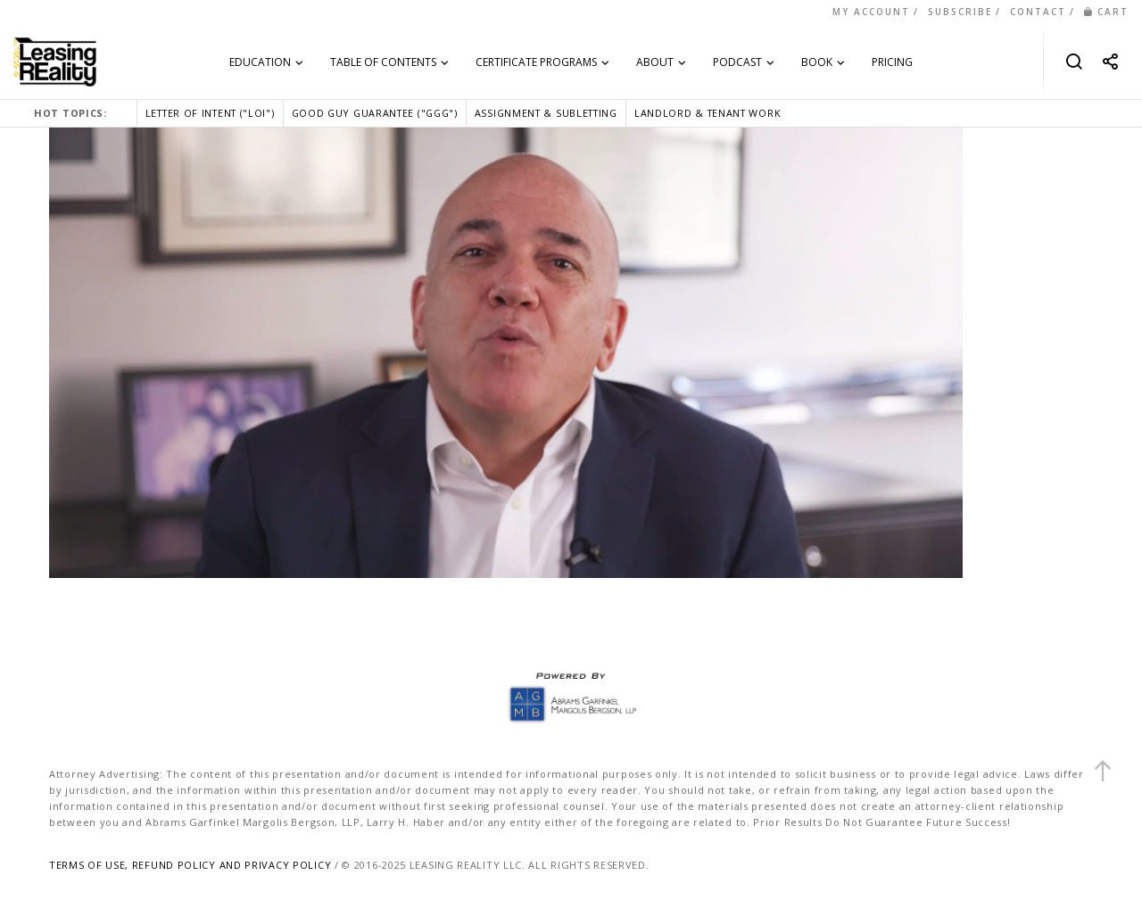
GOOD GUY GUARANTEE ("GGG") (375, 113)
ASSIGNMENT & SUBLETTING (546, 113)
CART (1106, 11)
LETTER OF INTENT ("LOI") (210, 113)
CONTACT (1038, 11)
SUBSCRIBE (960, 11)
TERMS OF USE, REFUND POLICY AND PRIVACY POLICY (190, 864)
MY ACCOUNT (871, 11)
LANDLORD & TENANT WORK (707, 113)
